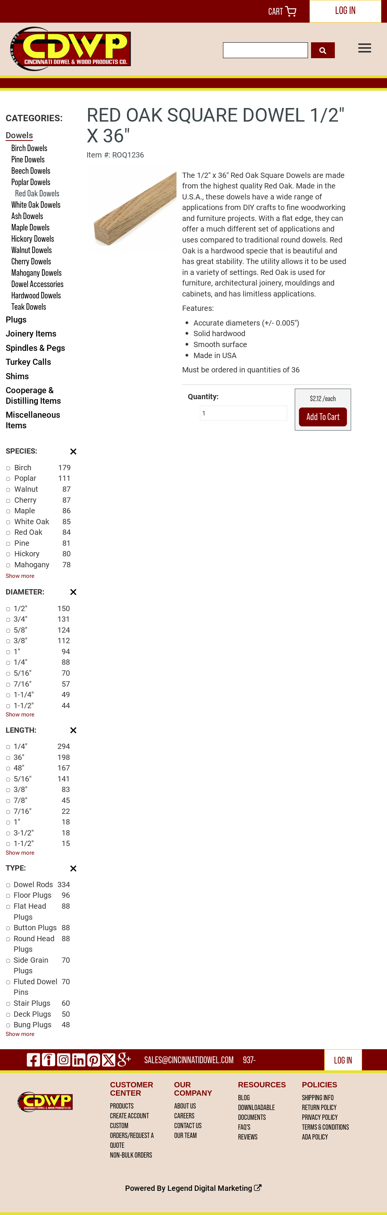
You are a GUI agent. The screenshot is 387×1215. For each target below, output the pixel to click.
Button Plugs (42, 927)
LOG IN (345, 10)
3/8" (42, 640)
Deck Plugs (42, 1013)
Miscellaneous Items (33, 420)
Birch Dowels (29, 148)
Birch (42, 467)
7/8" (42, 800)
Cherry (42, 499)
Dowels (19, 135)
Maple (42, 510)
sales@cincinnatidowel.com (189, 1059)
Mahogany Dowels (36, 272)
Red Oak (42, 531)
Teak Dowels (28, 306)
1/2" (42, 608)
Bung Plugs (42, 1024)
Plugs (16, 319)
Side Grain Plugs (42, 965)
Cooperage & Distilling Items (33, 395)
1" (42, 651)
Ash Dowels (27, 216)
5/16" (42, 672)
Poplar (42, 477)
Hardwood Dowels (36, 295)
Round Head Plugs (42, 943)
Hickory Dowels (32, 238)
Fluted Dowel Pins (42, 986)
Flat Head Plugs (42, 911)
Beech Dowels (30, 170)
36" (42, 757)
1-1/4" (42, 694)
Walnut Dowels (31, 250)
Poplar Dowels (30, 182)
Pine (42, 542)
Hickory (42, 553)
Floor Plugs (42, 894)
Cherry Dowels (31, 261)
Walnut (42, 488)
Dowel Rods (42, 884)
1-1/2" (42, 705)
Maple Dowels (30, 227)
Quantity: (203, 396)
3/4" (42, 618)
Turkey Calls (28, 361)
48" (42, 767)
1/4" (42, 661)
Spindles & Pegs (35, 347)
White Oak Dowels (35, 204)
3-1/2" (42, 832)
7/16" (42, 683)
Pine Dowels (28, 159)
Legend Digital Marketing (214, 1188)
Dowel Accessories (37, 284)
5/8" (42, 629)
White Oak (42, 521)
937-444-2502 (250, 1062)
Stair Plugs (42, 1002)
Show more (20, 575)
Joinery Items (31, 333)
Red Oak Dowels (37, 193)
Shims (17, 376)
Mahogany (42, 564)
